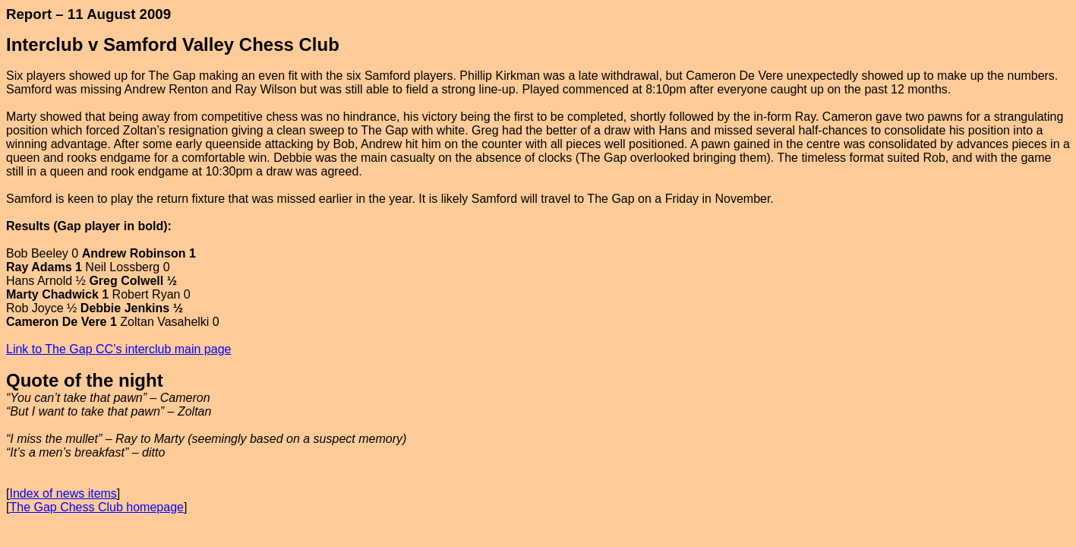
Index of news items (62, 493)
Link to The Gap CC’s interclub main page (118, 349)
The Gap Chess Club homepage (96, 507)
